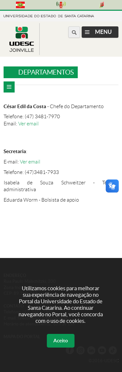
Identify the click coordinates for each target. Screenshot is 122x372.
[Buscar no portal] (74, 32)
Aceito (60, 340)
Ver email (28, 123)
